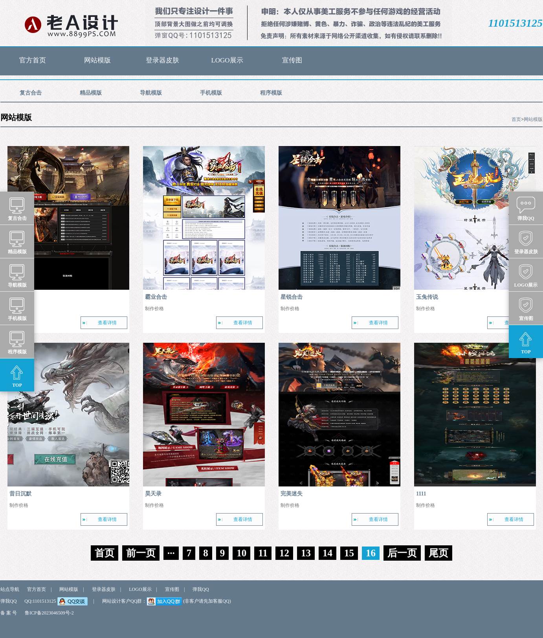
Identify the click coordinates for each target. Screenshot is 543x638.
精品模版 (91, 96)
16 (371, 553)
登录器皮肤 (162, 60)
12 (284, 553)
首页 (516, 119)
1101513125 (515, 23)
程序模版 (271, 96)
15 (349, 553)
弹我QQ (201, 589)
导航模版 (151, 96)
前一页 (141, 553)
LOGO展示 (227, 60)
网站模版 (97, 60)
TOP (17, 375)
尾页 (438, 553)
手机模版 (211, 96)
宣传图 (292, 60)
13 (306, 553)
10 (241, 553)
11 (263, 553)
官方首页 (32, 60)
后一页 (402, 553)
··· (171, 553)
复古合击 (31, 96)
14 (327, 553)
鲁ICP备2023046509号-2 (49, 613)
